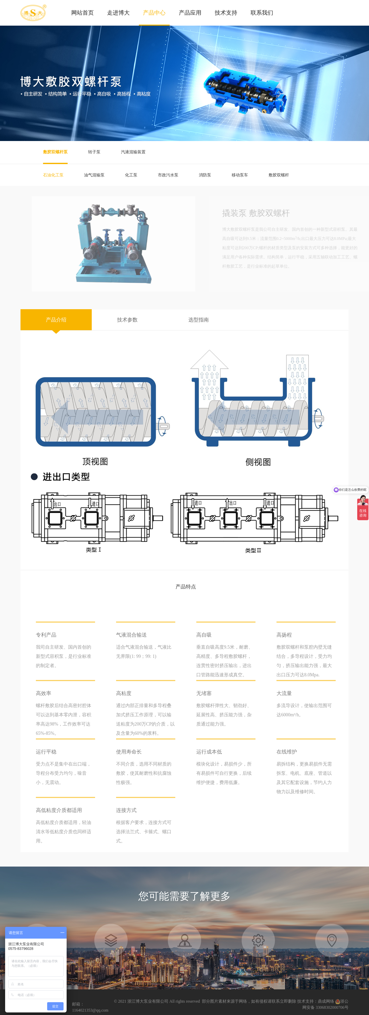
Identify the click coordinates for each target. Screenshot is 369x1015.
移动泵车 (240, 175)
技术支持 (226, 12)
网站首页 (82, 12)
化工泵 (131, 175)
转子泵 (94, 152)
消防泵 (205, 175)
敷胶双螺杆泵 (55, 152)
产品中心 (154, 12)
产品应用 (190, 12)
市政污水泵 (168, 175)
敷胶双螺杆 (279, 175)
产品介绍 (56, 320)
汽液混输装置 (133, 152)
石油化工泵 (53, 175)
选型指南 (198, 320)
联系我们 (262, 12)
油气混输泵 (94, 175)
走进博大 (118, 12)
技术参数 (127, 320)
